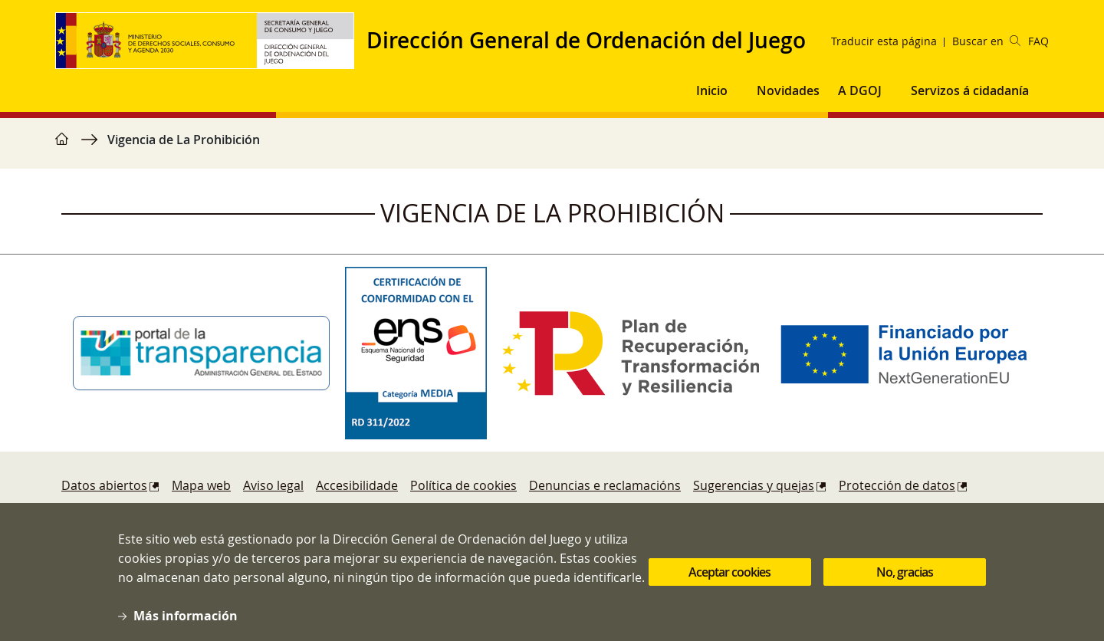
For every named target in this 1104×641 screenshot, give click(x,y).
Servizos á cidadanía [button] (970, 90)
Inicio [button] (712, 90)
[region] (552, 147)
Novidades (788, 90)
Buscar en (986, 41)
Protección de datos (897, 485)
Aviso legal (273, 485)
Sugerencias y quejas (753, 485)
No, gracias (904, 580)
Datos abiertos (104, 485)
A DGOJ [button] (860, 90)
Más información (185, 624)
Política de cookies (463, 485)
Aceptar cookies (729, 580)
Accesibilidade (357, 485)
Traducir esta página (884, 41)
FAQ (1038, 41)
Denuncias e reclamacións (605, 485)
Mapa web (201, 485)
